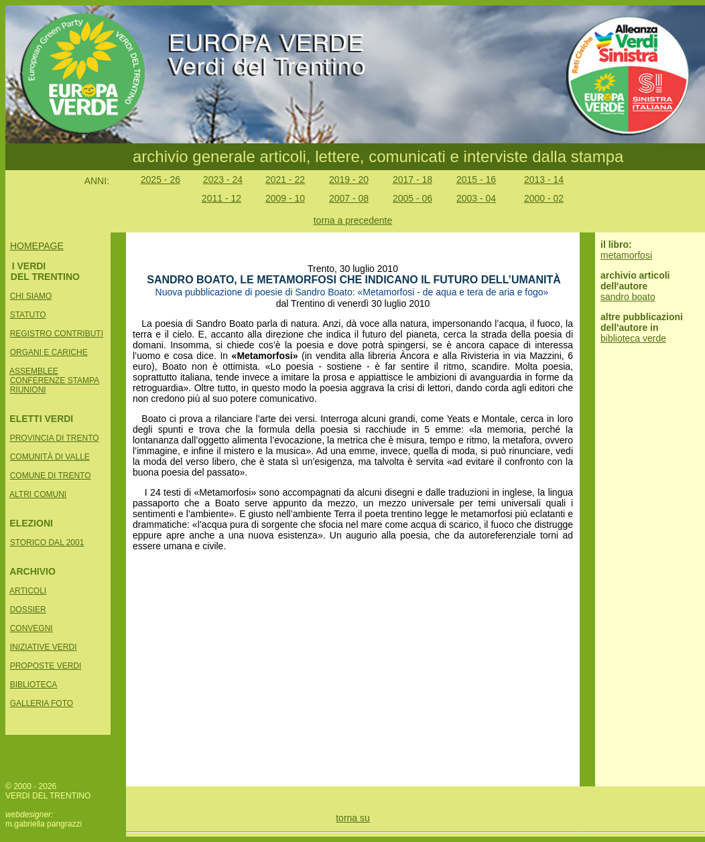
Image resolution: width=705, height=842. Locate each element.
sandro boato (627, 296)
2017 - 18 (412, 179)
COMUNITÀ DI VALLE (50, 457)
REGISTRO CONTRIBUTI (56, 333)
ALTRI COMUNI (37, 494)
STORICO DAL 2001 (47, 542)
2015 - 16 (476, 179)
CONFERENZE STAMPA (55, 380)
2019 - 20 (349, 179)
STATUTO (28, 315)
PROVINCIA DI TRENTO (54, 438)
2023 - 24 (223, 179)
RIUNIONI (28, 390)
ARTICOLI (27, 590)
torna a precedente (353, 220)
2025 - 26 (160, 179)
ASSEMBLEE (33, 371)
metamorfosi (626, 255)
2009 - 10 (285, 198)
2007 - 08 (349, 198)
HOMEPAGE (37, 245)
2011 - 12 (221, 198)
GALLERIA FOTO (41, 703)
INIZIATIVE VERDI (43, 647)
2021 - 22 (285, 179)
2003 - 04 (476, 198)
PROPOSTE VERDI (46, 666)
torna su (353, 818)
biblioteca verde (633, 338)
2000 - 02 (544, 198)
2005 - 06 (412, 198)
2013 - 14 (544, 179)
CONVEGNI (31, 628)
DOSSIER (28, 609)
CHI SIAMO (31, 296)
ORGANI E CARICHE (49, 352)
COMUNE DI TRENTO (50, 475)
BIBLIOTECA (34, 684)
